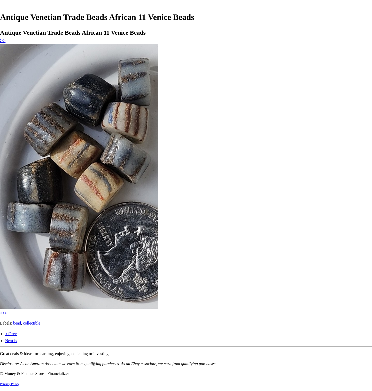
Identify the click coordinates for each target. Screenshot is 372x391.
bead (17, 323)
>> (2, 40)
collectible (31, 323)
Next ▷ (11, 341)
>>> (3, 313)
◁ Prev (11, 334)
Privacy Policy (9, 384)
